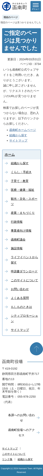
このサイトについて (14, 453)
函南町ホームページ (22, 130)
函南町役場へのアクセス (21, 432)
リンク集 (7, 459)
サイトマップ (18, 140)
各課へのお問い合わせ (21, 417)
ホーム (10, 154)
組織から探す (18, 135)
